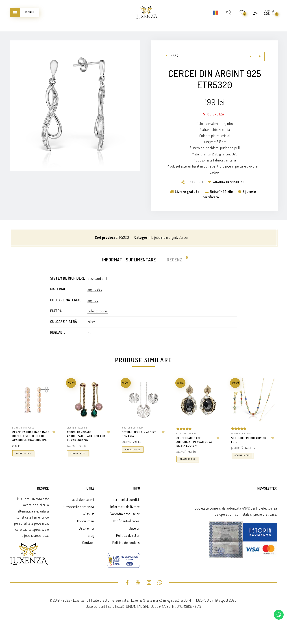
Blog (91, 535)
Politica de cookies (126, 542)
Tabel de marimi (82, 499)
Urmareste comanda (78, 506)
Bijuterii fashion (77, 427)
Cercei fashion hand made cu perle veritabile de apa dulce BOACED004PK (30, 436)
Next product (259, 56)
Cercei (183, 237)
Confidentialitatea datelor (126, 524)
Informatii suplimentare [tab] (129, 260)
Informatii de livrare (125, 506)
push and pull (97, 278)
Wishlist (88, 514)
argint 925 (94, 289)
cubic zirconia (97, 311)
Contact (88, 542)
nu (89, 332)
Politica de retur (128, 535)
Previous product (250, 56)
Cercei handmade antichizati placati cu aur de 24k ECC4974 (195, 441)
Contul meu (85, 521)
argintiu (92, 300)
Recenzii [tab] (176, 259)
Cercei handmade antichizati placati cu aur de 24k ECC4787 (86, 436)
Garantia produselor (125, 514)
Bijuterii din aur (241, 433)
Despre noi (86, 528)
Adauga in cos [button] (23, 453)
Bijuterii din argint (164, 237)
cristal (91, 322)
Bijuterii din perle (23, 427)
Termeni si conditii (126, 499)
